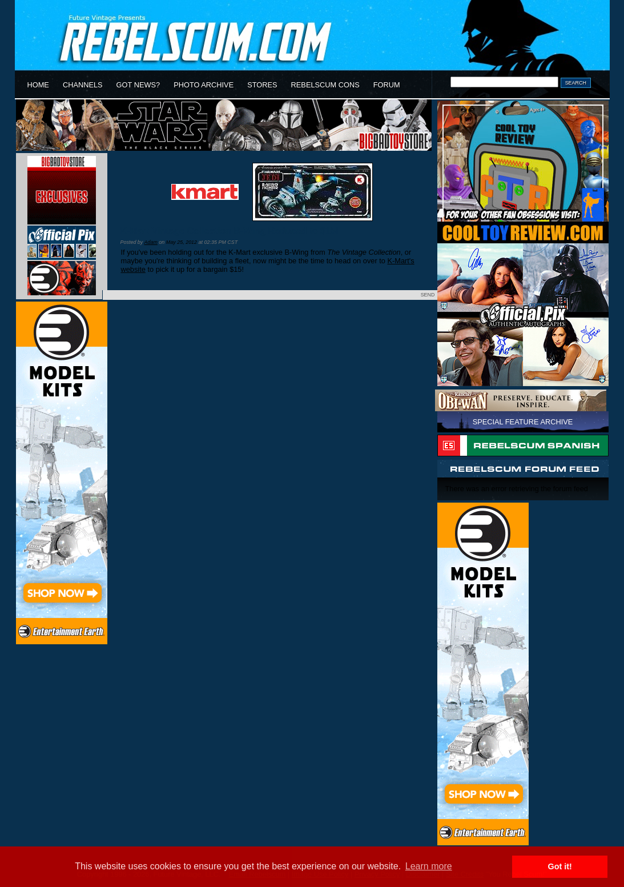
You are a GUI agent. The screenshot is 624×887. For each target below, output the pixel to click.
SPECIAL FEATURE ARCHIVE (523, 422)
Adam (150, 242)
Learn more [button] (428, 866)
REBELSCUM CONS (325, 85)
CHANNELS (83, 85)
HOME (38, 85)
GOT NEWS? (138, 85)
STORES (262, 85)
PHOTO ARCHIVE (204, 85)
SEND (428, 295)
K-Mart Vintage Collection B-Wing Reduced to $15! (229, 231)
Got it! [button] (560, 866)
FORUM (386, 85)
